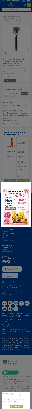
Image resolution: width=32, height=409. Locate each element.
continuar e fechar (16, 406)
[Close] (29, 185)
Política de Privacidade (9, 401)
